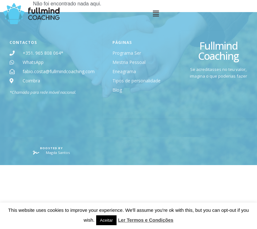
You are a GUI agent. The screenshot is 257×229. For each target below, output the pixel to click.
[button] (160, 14)
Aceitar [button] (106, 220)
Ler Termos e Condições (145, 220)
